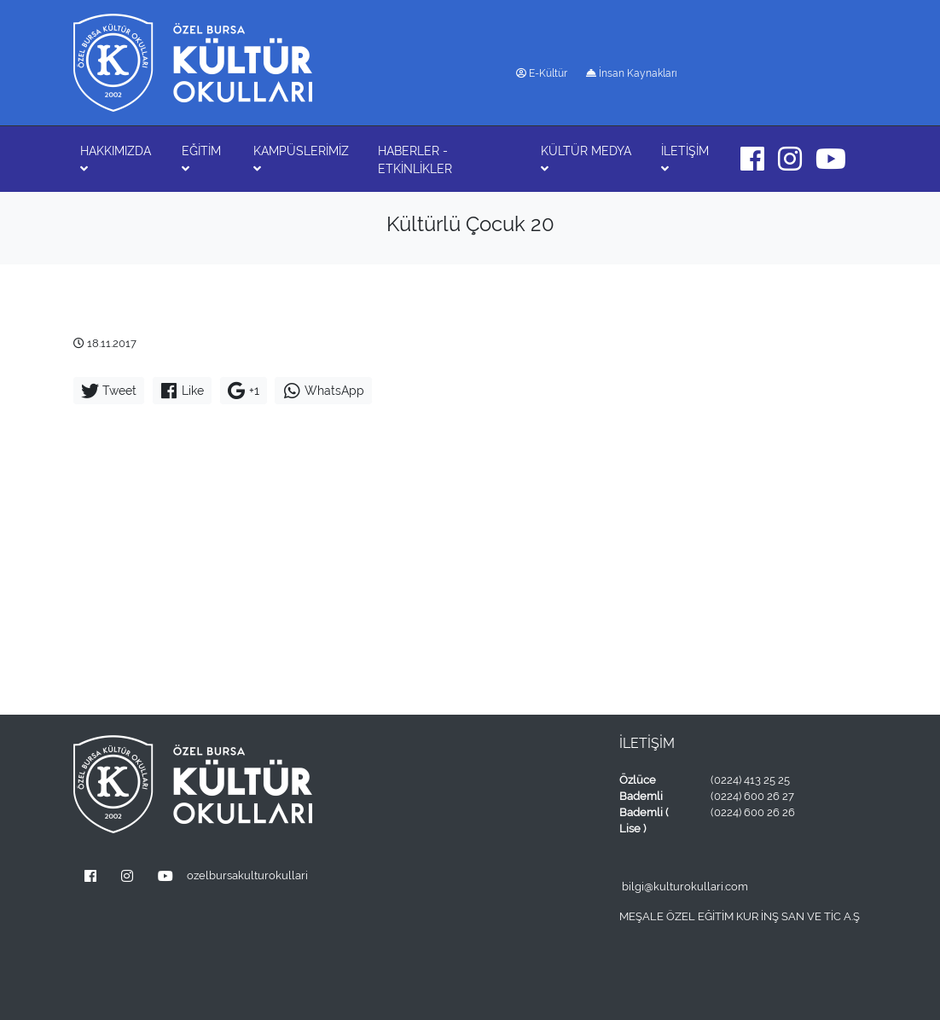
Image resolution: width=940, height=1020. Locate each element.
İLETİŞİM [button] (685, 159)
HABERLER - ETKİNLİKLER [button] (415, 160)
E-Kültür (541, 73)
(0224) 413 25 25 (750, 780)
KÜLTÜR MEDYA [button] (586, 159)
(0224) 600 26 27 (752, 796)
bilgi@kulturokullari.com (685, 886)
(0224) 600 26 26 (753, 812)
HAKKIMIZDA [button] (115, 159)
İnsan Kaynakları (631, 73)
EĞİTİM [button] (201, 159)
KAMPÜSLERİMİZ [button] (301, 159)
